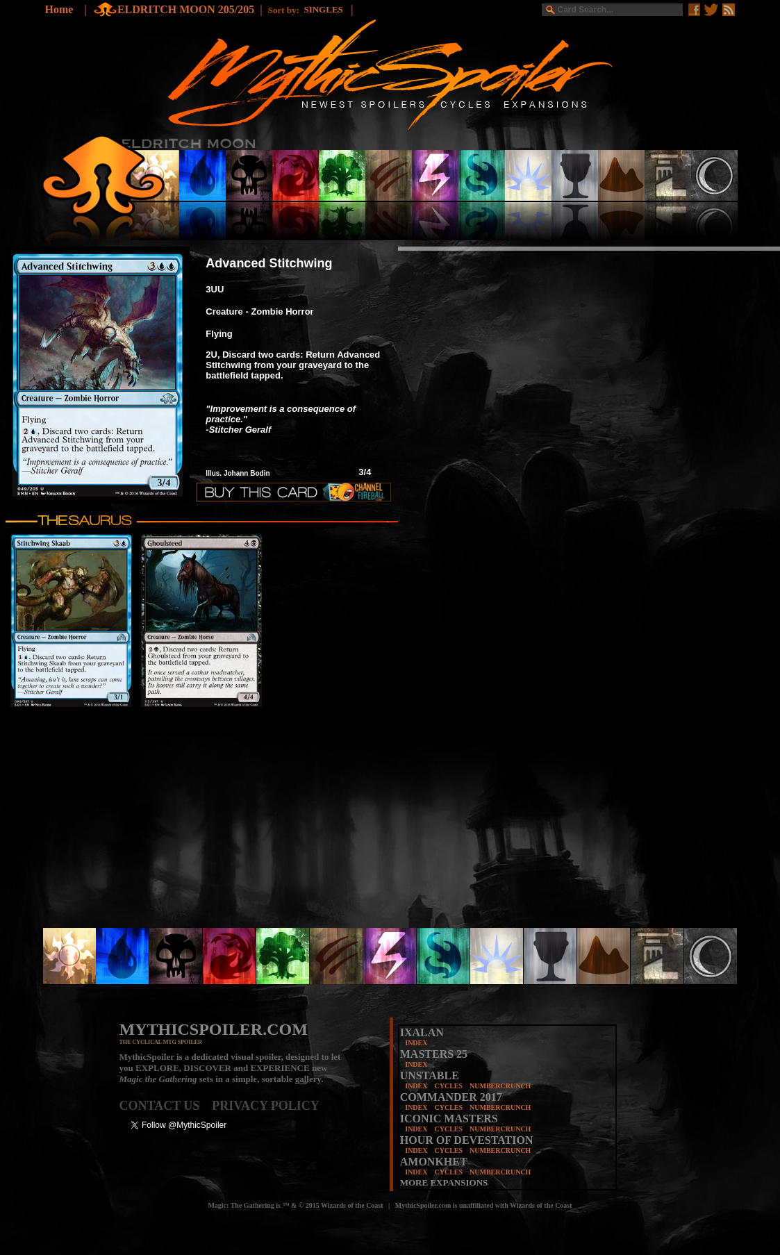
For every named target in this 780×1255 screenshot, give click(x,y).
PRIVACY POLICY (266, 1106)
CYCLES (448, 1086)
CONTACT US (166, 1106)
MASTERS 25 (433, 1054)
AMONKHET (433, 1161)
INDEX (416, 1043)
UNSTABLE (429, 1075)
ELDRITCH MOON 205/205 (185, 9)
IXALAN (422, 1032)
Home (59, 9)
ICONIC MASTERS (449, 1118)
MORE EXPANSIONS (444, 1182)
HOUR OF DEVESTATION (466, 1140)
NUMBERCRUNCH (500, 1086)
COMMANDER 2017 (451, 1097)
